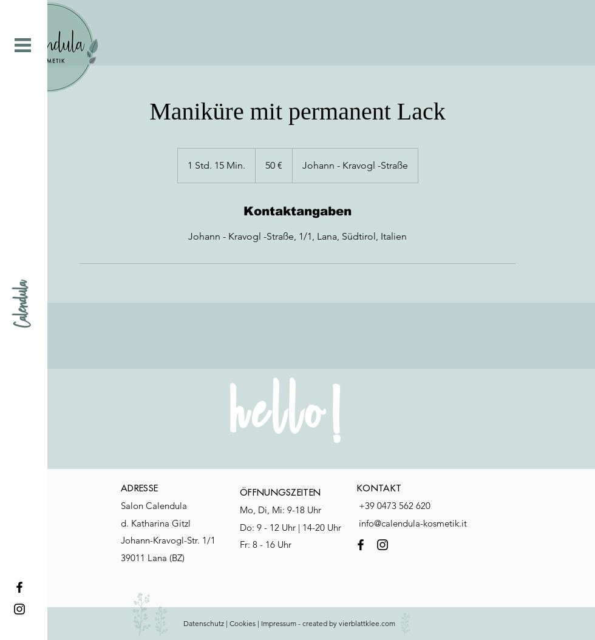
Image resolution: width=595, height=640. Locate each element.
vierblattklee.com (368, 623)
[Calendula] (23, 304)
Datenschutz (203, 623)
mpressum (279, 623)
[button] (23, 45)
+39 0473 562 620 (394, 505)
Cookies (242, 623)
